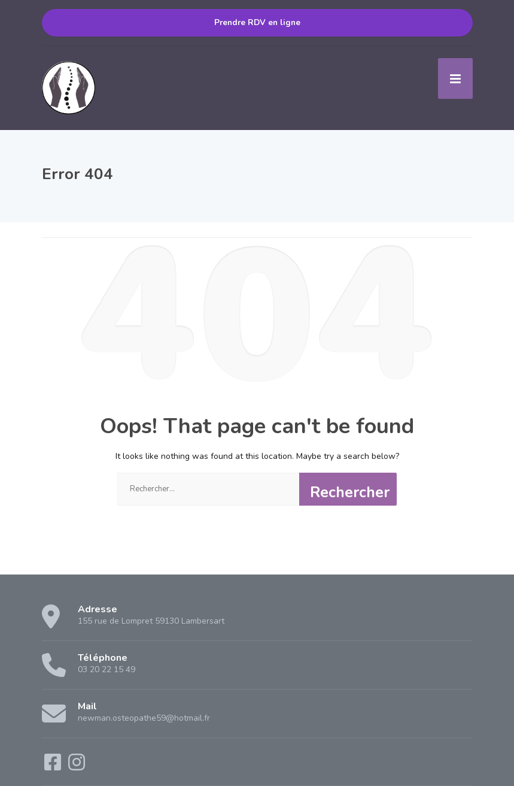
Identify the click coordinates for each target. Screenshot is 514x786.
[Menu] (455, 78)
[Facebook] (53, 766)
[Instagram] (76, 766)
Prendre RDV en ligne (257, 22)
